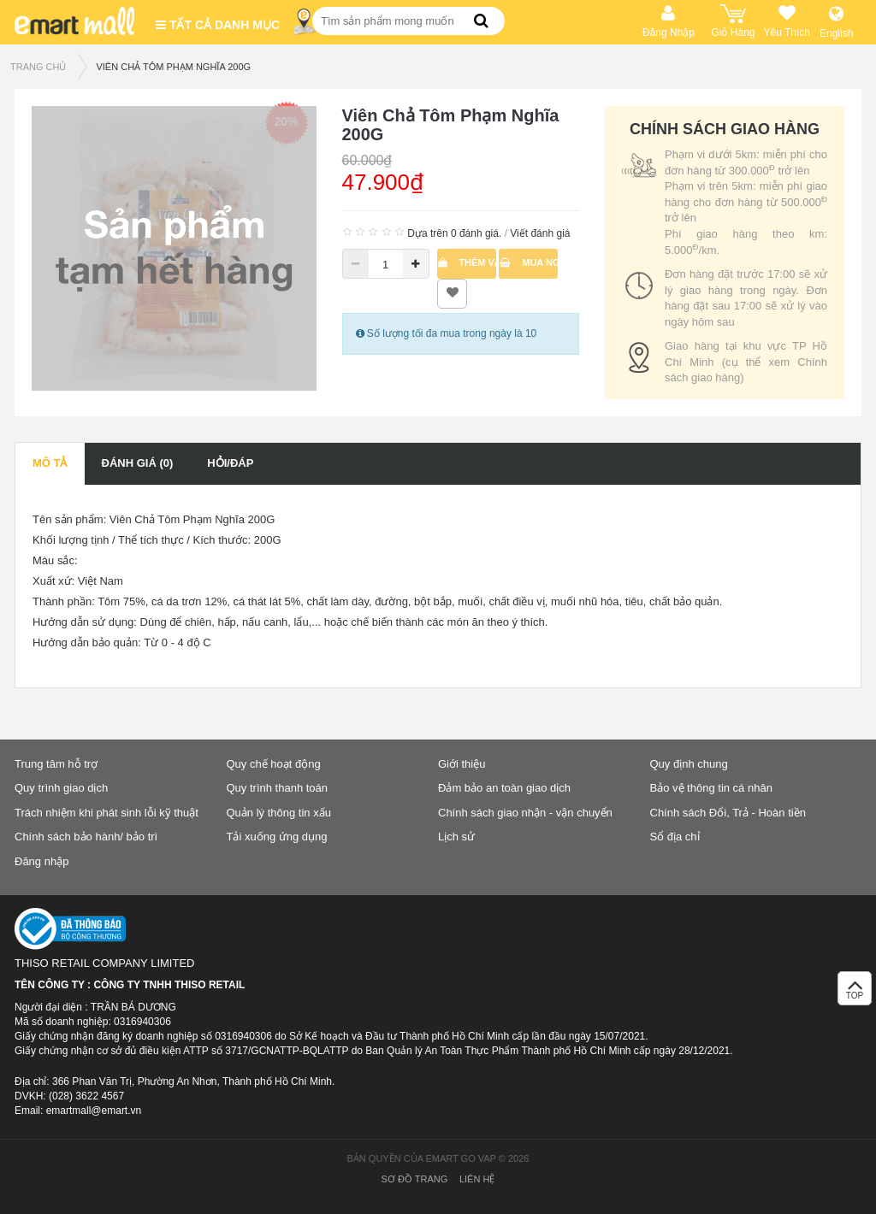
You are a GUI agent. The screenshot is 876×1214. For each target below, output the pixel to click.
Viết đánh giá (540, 233)
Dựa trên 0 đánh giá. (454, 233)
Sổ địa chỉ (675, 836)
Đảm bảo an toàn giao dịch (504, 787)
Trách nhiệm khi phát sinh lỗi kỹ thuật (106, 812)
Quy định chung (689, 763)
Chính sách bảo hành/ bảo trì (86, 836)
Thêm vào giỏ (467, 262)
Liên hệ (476, 1179)
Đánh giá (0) (138, 463)
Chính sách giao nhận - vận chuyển (525, 812)
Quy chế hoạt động (274, 763)
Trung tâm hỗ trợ (56, 763)
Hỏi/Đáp (230, 463)
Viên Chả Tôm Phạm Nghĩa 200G (173, 67)
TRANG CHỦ (38, 67)
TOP (854, 993)
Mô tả (50, 463)
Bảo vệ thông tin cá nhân (711, 787)
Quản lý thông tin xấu (279, 812)
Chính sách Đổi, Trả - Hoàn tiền (728, 812)
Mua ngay (529, 262)
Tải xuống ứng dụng (277, 836)
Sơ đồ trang (415, 1179)
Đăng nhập (41, 861)
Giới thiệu (461, 763)
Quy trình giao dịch (61, 787)
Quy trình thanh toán (277, 787)
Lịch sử (456, 836)
